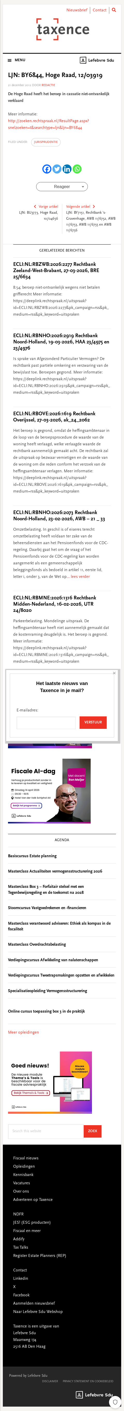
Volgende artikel (78, 207)
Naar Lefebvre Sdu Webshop (38, 1312)
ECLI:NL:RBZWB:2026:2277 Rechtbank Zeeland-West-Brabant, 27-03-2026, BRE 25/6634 (56, 271)
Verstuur (93, 110)
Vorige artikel (48, 207)
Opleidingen (24, 1167)
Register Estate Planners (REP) (39, 1256)
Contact (99, 10)
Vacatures (21, 1183)
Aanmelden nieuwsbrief (34, 1304)
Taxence (62, 29)
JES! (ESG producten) (32, 1223)
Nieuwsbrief (76, 10)
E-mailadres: (27, 98)
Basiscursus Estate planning (32, 856)
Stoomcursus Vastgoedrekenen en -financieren (47, 908)
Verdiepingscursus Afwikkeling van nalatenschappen (53, 960)
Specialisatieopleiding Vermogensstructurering (47, 991)
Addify (18, 1239)
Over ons (21, 1191)
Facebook (21, 1295)
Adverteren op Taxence (33, 1200)
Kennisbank (23, 1175)
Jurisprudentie (46, 142)
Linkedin (20, 1279)
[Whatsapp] (77, 169)
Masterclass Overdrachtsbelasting (37, 945)
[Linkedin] (67, 169)
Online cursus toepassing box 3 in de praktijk (46, 1011)
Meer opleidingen (23, 1032)
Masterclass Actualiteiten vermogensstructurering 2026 (55, 871)
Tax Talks (20, 1248)
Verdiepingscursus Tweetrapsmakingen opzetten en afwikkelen (61, 975)
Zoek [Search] (95, 1131)
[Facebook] (46, 169)
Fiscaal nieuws (25, 1158)
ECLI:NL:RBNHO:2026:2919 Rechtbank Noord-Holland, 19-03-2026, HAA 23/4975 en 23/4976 (61, 342)
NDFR (18, 1214)
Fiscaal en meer (27, 1231)
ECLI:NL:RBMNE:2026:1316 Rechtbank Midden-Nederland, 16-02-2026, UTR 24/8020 (54, 604)
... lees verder (78, 577)
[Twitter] (56, 169)
